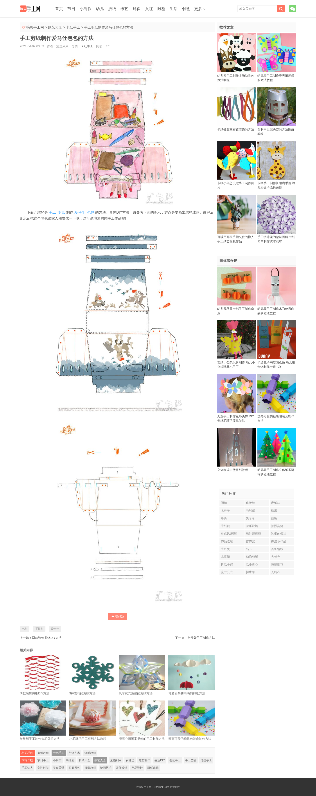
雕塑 (161, 9)
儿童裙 (225, 556)
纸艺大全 (55, 27)
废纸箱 (275, 503)
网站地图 (175, 787)
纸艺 (124, 9)
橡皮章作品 (278, 541)
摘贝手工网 (35, 27)
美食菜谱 (58, 767)
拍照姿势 (277, 526)
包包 (90, 212)
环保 (137, 9)
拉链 (274, 518)
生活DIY (159, 760)
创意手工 (175, 760)
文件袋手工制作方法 (201, 638)
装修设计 (121, 767)
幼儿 (100, 9)
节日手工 (43, 760)
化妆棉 (250, 503)
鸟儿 (249, 549)
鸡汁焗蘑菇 (253, 533)
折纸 (112, 9)
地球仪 (250, 510)
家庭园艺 (74, 767)
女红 (149, 9)
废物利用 (116, 760)
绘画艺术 (105, 767)
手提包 (39, 628)
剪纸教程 (43, 752)
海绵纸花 (277, 564)
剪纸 (61, 212)
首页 (59, 9)
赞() (117, 616)
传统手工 (206, 760)
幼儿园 (70, 760)
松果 (274, 510)
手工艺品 (190, 760)
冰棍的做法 (278, 533)
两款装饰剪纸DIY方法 (47, 638)
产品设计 (137, 767)
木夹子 (225, 510)
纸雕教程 (90, 752)
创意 (186, 9)
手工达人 (27, 767)
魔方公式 (227, 572)
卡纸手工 (73, 27)
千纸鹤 (225, 526)
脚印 (224, 503)
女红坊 (130, 760)
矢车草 (250, 518)
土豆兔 (225, 549)
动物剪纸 (252, 556)
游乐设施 (252, 526)
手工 (52, 212)
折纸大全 (84, 760)
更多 (198, 9)
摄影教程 (90, 767)
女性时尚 (43, 767)
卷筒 (224, 518)
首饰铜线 (277, 549)
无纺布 (275, 572)
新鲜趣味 (153, 767)
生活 (174, 9)
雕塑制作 (144, 760)
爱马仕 (79, 212)
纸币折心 (252, 564)
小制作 (86, 9)
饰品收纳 (227, 541)
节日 (71, 9)
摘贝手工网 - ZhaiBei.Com (153, 787)
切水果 (250, 572)
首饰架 (250, 541)
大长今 (275, 556)
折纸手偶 (227, 564)
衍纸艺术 (74, 752)
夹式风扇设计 (230, 533)
